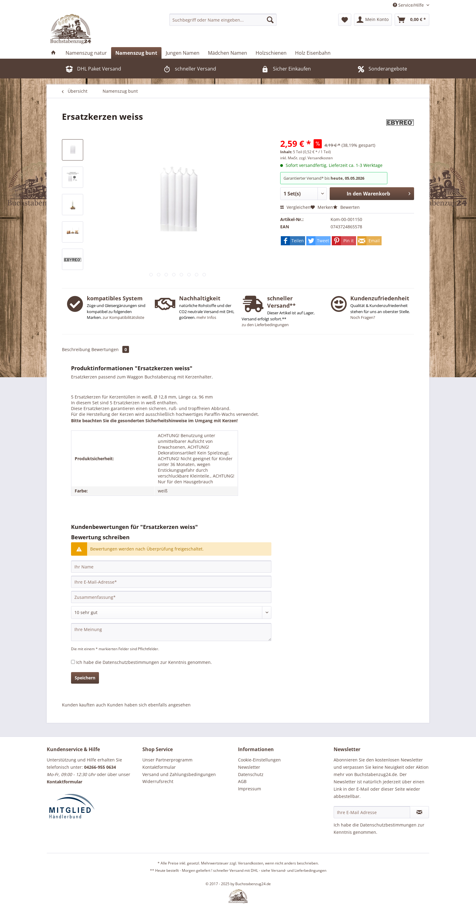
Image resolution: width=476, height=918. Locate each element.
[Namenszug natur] (86, 53)
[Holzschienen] (271, 53)
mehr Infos (206, 317)
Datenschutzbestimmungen (131, 662)
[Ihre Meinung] (171, 632)
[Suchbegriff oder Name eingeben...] (223, 20)
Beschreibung (76, 349)
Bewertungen (110, 349)
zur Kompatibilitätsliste (123, 317)
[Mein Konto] (373, 20)
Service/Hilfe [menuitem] (409, 5)
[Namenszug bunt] (136, 53)
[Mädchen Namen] (227, 53)
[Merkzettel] (344, 20)
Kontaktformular (159, 767)
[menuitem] (223, 20)
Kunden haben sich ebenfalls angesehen (149, 705)
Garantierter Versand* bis (307, 178)
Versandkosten (250, 863)
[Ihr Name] (171, 567)
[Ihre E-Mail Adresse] (372, 812)
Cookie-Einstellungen (259, 760)
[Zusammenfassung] (171, 597)
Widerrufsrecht (157, 781)
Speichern (85, 678)
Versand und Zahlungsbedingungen (179, 774)
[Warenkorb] (412, 20)
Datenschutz (251, 774)
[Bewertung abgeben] (171, 612)
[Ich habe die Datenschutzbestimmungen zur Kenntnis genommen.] (73, 662)
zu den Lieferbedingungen (265, 324)
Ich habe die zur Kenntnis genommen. (144, 662)
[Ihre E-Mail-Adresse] (171, 582)
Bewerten (346, 207)
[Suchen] (270, 20)
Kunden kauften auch (84, 705)
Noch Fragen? (362, 317)
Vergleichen (295, 207)
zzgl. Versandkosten (316, 157)
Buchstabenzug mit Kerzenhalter (178, 377)
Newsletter (249, 767)
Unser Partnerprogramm (167, 760)
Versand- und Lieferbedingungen (298, 870)
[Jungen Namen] (183, 53)
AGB (242, 781)
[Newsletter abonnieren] (419, 812)
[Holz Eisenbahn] (313, 53)
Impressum (249, 789)
